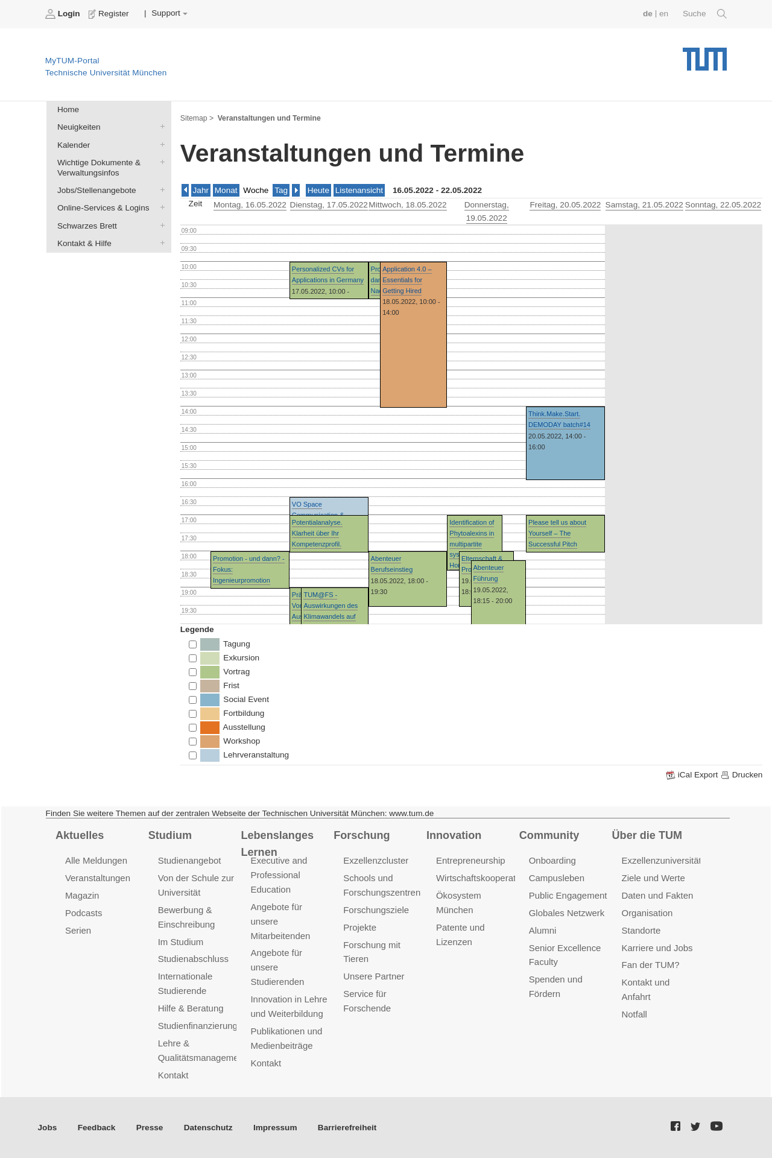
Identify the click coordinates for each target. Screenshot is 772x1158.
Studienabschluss (193, 959)
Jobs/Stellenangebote (160, 190)
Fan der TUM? (651, 965)
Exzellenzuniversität (661, 860)
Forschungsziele (376, 910)
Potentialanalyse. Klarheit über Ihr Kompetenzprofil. (317, 533)
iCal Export (693, 775)
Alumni (543, 930)
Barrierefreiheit (347, 1127)
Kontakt (173, 1075)
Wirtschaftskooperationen (487, 878)
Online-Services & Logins (160, 207)
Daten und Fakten (658, 895)
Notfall (634, 1014)
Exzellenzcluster (375, 860)
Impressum (275, 1127)
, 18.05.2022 (407, 204)
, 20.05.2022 (565, 204)
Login (64, 14)
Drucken (741, 775)
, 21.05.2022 (644, 204)
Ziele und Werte (653, 878)
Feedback (97, 1127)
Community (549, 835)
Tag (281, 190)
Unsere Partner (373, 976)
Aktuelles (79, 835)
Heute (318, 190)
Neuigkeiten (160, 126)
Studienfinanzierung (198, 1025)
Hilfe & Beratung (191, 1008)
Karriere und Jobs (657, 948)
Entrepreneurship (470, 860)
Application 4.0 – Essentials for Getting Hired (406, 279)
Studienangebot (189, 860)
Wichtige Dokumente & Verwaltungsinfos (160, 161)
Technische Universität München (705, 55)
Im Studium (181, 942)
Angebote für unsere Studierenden (277, 967)
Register (110, 14)
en (663, 13)
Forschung (362, 835)
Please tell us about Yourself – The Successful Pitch (557, 533)
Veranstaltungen (97, 878)
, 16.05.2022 (250, 204)
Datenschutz (208, 1127)
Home (68, 109)
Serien (78, 930)
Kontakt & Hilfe (160, 242)
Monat (226, 190)
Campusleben (556, 878)
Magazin (82, 895)
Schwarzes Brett (160, 225)
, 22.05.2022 (723, 204)
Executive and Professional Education (278, 874)
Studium (170, 835)
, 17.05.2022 (329, 204)
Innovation (453, 835)
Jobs (47, 1127)
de (648, 13)
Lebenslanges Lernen (277, 844)
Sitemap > (197, 118)
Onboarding (552, 860)
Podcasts (84, 913)
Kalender (160, 144)
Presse (149, 1127)
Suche (705, 14)
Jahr (201, 190)
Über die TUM (647, 835)
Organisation (647, 913)
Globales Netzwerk (567, 913)
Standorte (641, 930)
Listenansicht (359, 190)
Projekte (359, 927)
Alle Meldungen (96, 860)
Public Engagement (568, 895)
